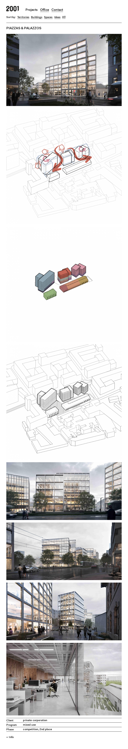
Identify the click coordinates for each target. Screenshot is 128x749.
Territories (23, 17)
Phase (10, 729)
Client (9, 720)
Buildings (36, 17)
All (63, 17)
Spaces (48, 17)
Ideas (57, 17)
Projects (32, 10)
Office (44, 10)
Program (11, 725)
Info (11, 737)
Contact (57, 10)
